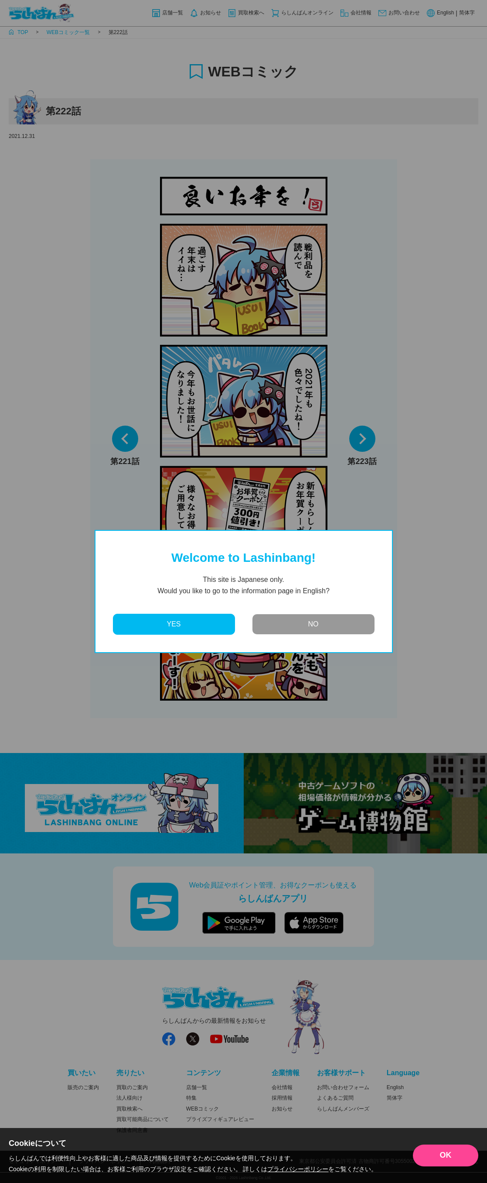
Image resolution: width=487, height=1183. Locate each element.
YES (173, 624)
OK (446, 1155)
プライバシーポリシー (297, 1169)
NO (313, 624)
